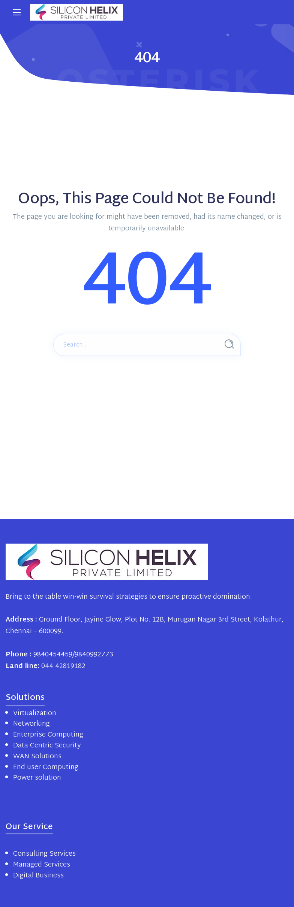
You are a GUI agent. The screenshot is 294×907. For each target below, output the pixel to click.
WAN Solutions (37, 756)
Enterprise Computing (48, 735)
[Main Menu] (17, 12)
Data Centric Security (47, 746)
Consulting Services (44, 854)
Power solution (37, 778)
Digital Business (38, 876)
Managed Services (41, 865)
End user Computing (45, 767)
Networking (31, 724)
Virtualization (34, 713)
